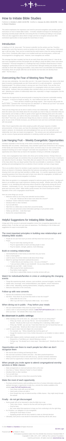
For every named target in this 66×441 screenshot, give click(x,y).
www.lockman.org (58, 438)
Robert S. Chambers (13, 427)
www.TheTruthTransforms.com (45, 310)
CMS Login (59, 429)
